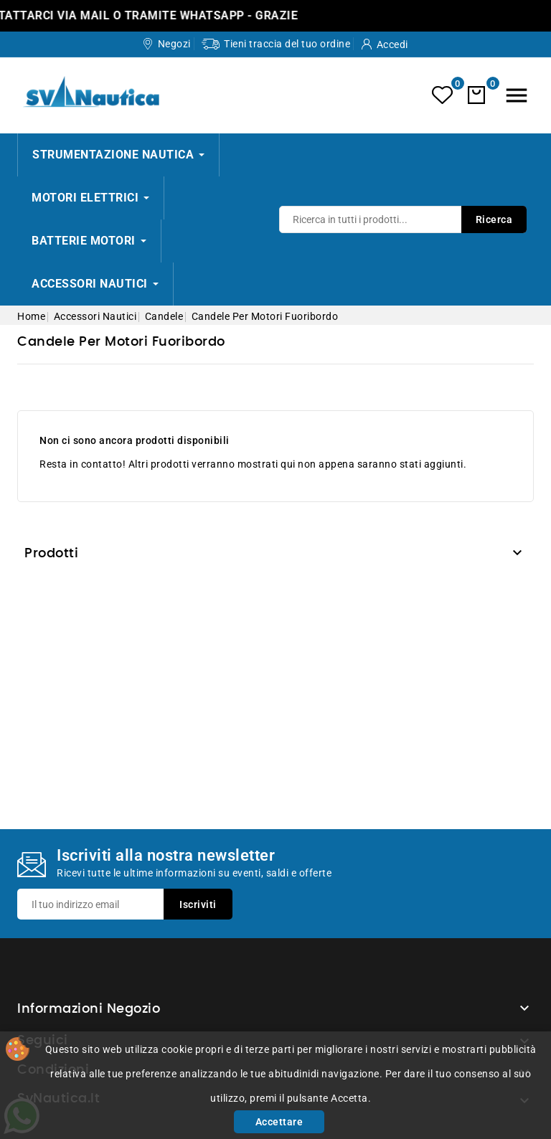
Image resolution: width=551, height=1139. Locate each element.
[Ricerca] (403, 219)
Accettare (279, 1122)
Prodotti (51, 553)
